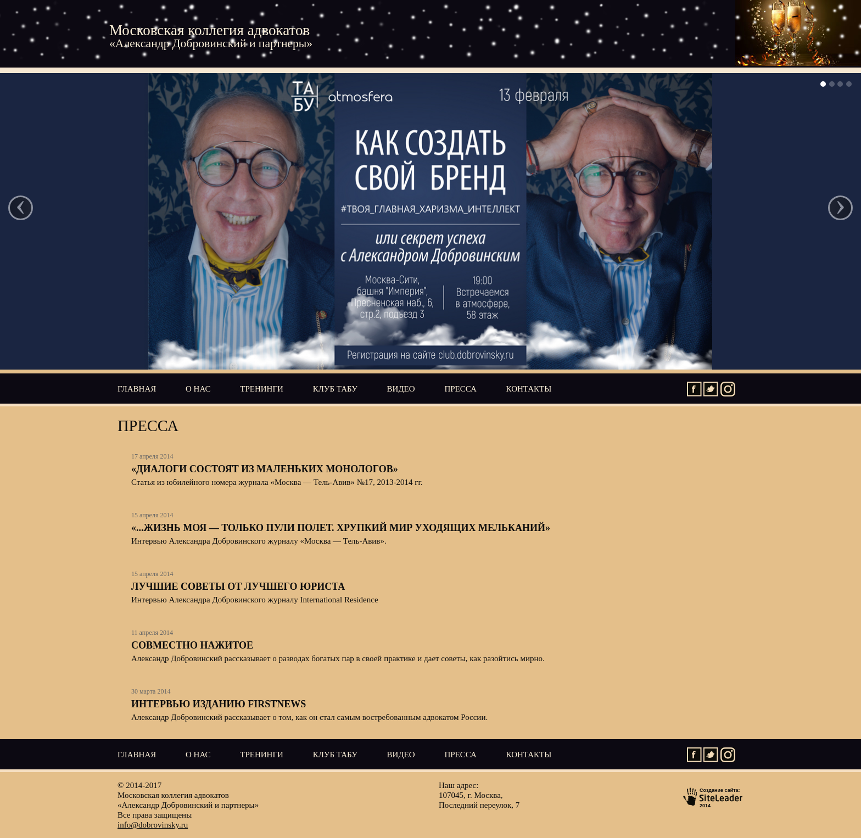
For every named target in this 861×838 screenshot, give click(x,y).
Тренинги (261, 388)
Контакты (529, 388)
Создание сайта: (713, 796)
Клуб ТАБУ (335, 388)
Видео (401, 388)
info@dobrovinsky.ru (153, 824)
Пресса (460, 388)
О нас (198, 388)
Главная (137, 388)
